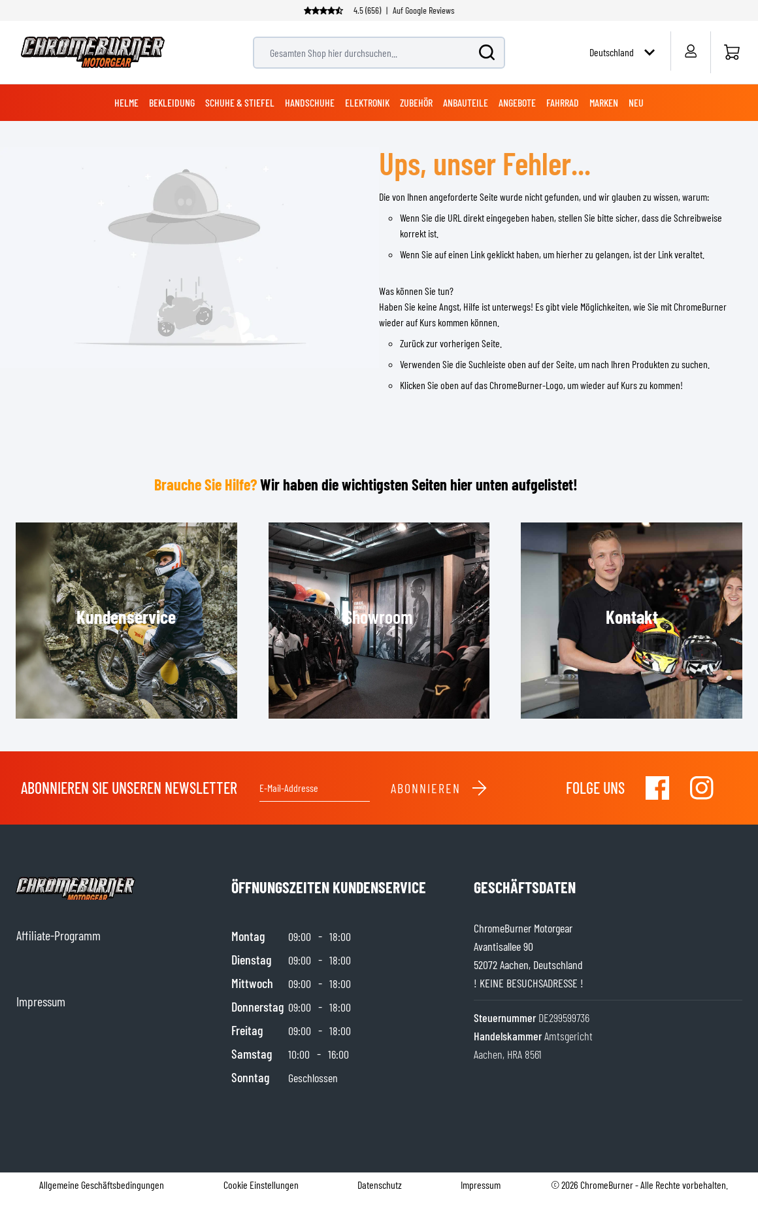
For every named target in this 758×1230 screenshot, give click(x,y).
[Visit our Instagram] (702, 788)
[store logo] (93, 52)
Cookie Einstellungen (261, 1184)
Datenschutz (379, 1184)
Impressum (481, 1184)
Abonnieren (439, 788)
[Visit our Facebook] (657, 788)
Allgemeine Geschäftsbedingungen (101, 1184)
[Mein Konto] (690, 51)
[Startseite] (731, 52)
